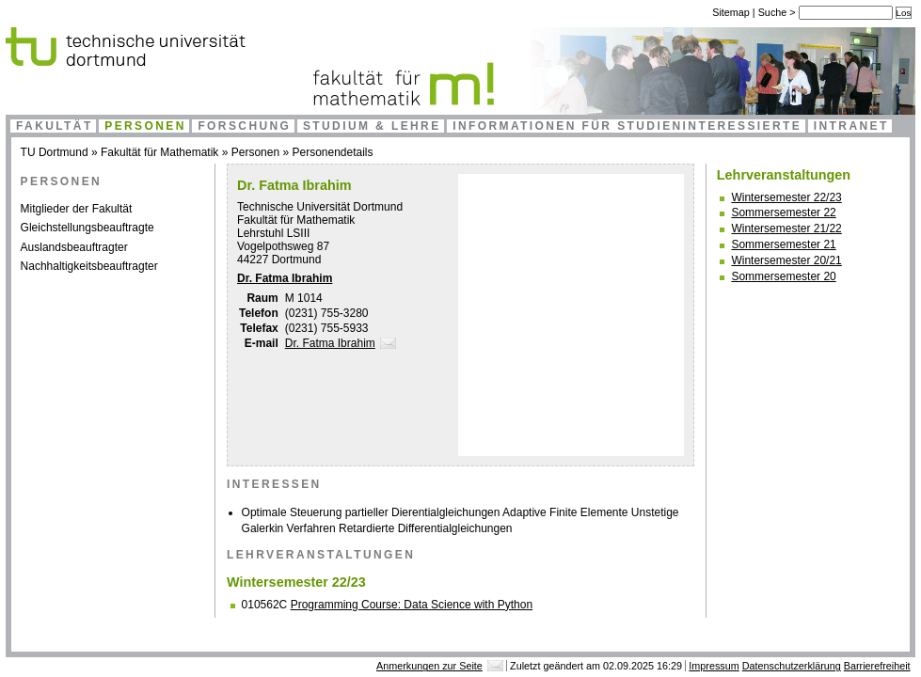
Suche (774, 12)
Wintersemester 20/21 (786, 260)
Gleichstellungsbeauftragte (87, 227)
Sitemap (731, 12)
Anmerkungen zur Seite (429, 665)
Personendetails (332, 152)
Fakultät (54, 126)
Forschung (244, 126)
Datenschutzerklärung (791, 665)
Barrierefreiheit (877, 665)
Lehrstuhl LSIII (273, 233)
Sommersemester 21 (783, 244)
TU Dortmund (54, 152)
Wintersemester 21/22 (786, 228)
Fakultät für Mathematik (159, 152)
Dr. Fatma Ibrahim (284, 278)
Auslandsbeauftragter (74, 247)
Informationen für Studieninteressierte (627, 126)
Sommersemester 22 (783, 212)
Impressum (713, 665)
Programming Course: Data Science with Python (411, 604)
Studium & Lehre (372, 126)
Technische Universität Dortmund (320, 206)
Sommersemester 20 (783, 276)
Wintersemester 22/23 (786, 197)
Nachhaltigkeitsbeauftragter (89, 266)
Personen (145, 126)
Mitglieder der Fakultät (77, 208)
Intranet (851, 126)
